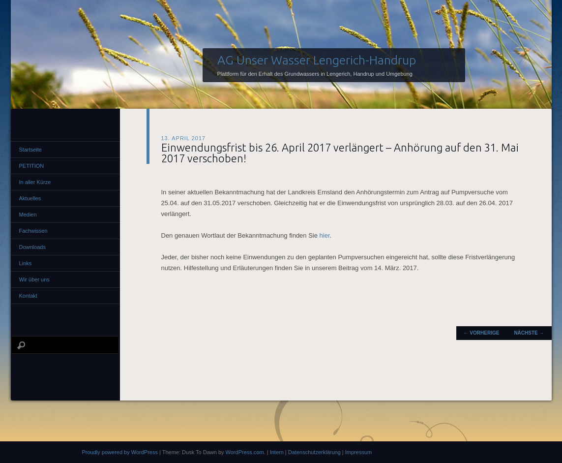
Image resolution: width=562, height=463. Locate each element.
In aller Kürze (35, 182)
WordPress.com (245, 452)
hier (325, 235)
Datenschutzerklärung (314, 452)
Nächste (529, 333)
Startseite (30, 150)
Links (25, 263)
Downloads (32, 247)
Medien (28, 214)
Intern (277, 452)
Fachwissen (33, 231)
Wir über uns (34, 279)
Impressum (358, 452)
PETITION (31, 166)
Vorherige (482, 333)
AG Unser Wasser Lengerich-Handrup (316, 60)
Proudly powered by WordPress (120, 452)
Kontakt (28, 296)
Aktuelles (30, 198)
